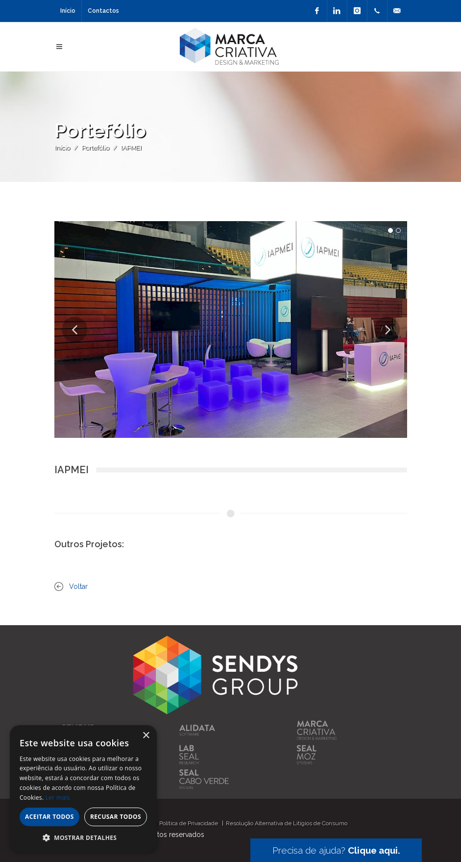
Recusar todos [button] (115, 816)
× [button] (145, 735)
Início (67, 10)
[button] (83, 837)
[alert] (83, 788)
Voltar (78, 586)
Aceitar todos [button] (49, 816)
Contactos (103, 10)
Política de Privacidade (188, 823)
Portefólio (95, 147)
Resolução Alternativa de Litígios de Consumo (286, 823)
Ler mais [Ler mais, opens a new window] (58, 797)
